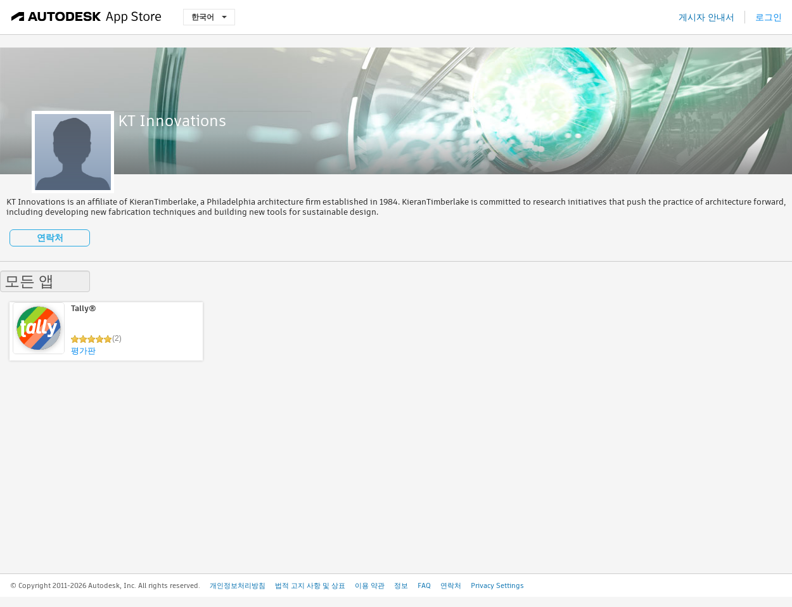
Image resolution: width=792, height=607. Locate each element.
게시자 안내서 (706, 17)
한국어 (209, 16)
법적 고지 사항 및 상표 (310, 585)
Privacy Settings (497, 585)
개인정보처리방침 (237, 585)
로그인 (768, 17)
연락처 (50, 237)
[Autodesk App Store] (86, 17)
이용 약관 (370, 585)
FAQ (424, 585)
